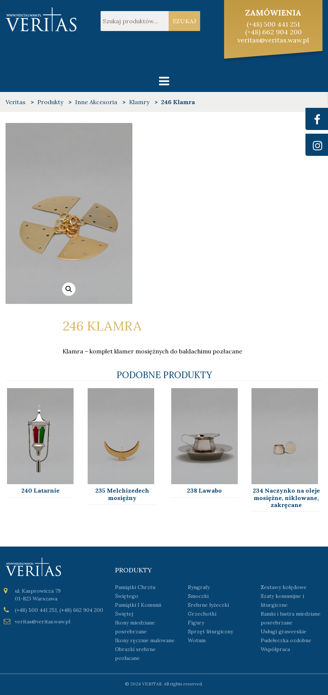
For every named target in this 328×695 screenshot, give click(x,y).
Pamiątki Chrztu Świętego (135, 591)
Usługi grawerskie (284, 631)
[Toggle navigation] (164, 81)
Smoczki (198, 596)
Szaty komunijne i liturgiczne (282, 600)
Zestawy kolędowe (284, 587)
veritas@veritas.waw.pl (273, 40)
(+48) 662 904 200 (273, 32)
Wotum (197, 640)
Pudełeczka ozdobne (286, 640)
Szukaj (185, 21)
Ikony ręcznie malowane (145, 640)
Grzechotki (202, 613)
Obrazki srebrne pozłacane (135, 653)
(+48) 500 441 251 (273, 24)
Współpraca (275, 649)
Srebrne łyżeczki (208, 605)
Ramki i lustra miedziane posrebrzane (291, 618)
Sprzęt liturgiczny (210, 631)
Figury (196, 622)
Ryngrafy (199, 587)
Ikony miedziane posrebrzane (135, 627)
